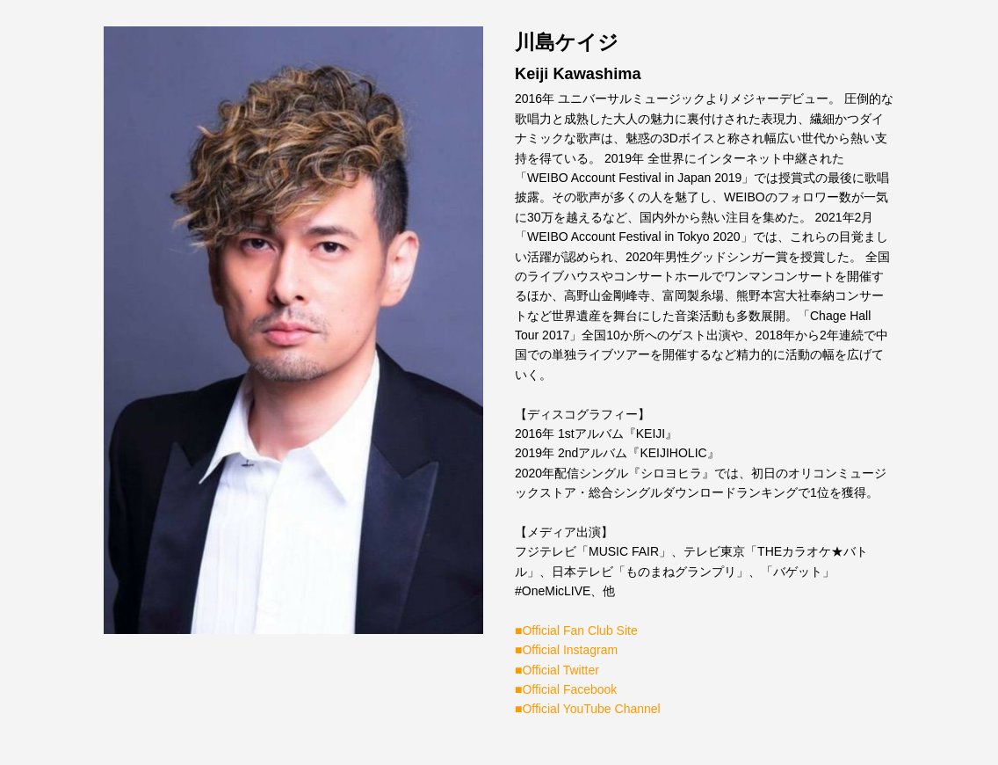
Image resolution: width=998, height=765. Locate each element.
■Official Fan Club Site (576, 630)
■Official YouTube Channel (588, 709)
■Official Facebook (566, 689)
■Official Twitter (557, 670)
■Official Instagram (566, 650)
